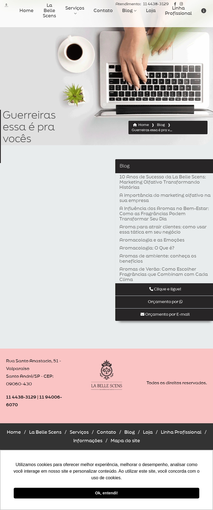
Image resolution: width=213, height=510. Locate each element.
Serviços (74, 8)
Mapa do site (125, 441)
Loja (151, 11)
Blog (127, 11)
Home (26, 11)
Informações (87, 441)
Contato (103, 11)
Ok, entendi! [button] (106, 493)
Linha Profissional (178, 11)
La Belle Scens (49, 10)
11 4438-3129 (142, 4)
